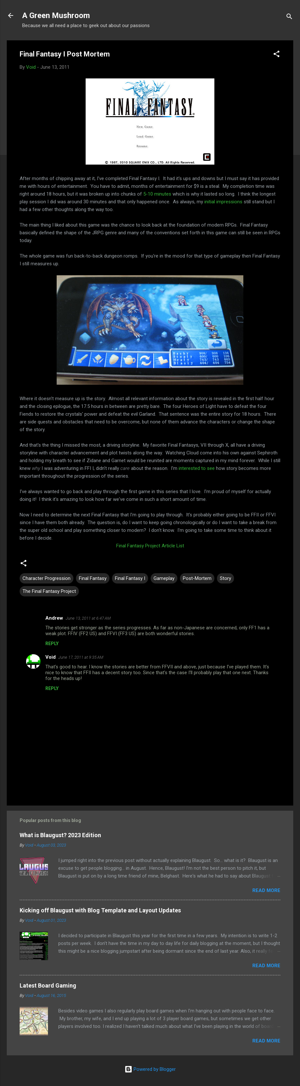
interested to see (197, 468)
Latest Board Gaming (48, 985)
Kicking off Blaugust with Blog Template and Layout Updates (100, 910)
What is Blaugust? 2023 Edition (60, 835)
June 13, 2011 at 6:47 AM (88, 618)
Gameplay (164, 578)
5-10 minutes (157, 194)
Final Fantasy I (130, 578)
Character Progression (46, 578)
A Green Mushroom (56, 15)
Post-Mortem (197, 578)
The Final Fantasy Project (49, 591)
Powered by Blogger (150, 1069)
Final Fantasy (93, 578)
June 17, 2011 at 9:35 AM (80, 657)
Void (50, 657)
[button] (276, 55)
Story (225, 578)
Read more (266, 890)
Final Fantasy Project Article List (150, 546)
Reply (52, 643)
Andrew (54, 618)
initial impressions (223, 202)
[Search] (289, 17)
